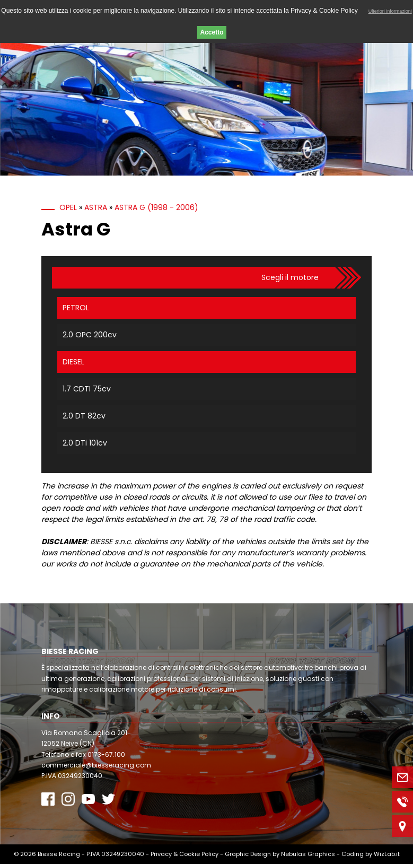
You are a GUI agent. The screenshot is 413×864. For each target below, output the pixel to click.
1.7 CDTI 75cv (87, 388)
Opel (68, 207)
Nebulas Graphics (308, 854)
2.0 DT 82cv (84, 416)
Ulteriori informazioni (390, 11)
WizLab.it (387, 854)
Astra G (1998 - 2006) (156, 207)
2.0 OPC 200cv (90, 334)
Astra (95, 207)
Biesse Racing (59, 854)
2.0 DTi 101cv (85, 443)
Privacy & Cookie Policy (184, 854)
